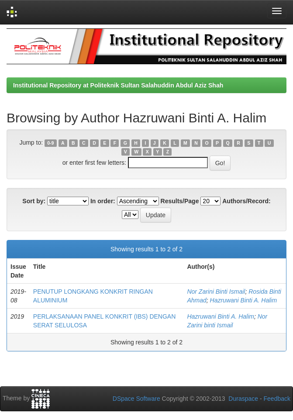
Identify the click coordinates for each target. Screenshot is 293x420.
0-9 (50, 143)
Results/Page (180, 201)
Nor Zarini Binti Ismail (216, 291)
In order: (102, 201)
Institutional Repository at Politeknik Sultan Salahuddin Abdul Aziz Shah (118, 85)
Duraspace (243, 398)
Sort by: (33, 201)
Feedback (277, 398)
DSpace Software (136, 398)
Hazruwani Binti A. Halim (243, 300)
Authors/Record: (246, 201)
